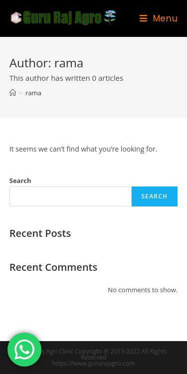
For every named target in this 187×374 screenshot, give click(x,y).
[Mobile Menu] (159, 18)
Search (20, 180)
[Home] (12, 92)
